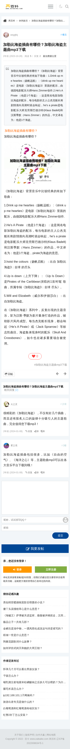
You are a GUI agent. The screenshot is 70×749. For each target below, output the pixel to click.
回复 (30, 431)
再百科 (11, 20)
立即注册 (51, 569)
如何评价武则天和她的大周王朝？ (22, 648)
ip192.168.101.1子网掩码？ (19, 695)
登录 (19, 569)
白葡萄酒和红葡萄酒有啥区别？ (21, 708)
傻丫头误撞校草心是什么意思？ (21, 608)
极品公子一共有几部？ (16, 621)
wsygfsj (14, 35)
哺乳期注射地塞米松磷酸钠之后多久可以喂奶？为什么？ (36, 682)
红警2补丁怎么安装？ (15, 714)
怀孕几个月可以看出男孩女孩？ (21, 669)
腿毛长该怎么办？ (13, 688)
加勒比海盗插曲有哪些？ (21, 130)
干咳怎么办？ (11, 675)
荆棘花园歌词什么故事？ (17, 641)
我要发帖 (37, 549)
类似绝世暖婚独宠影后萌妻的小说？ (24, 602)
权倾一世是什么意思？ (16, 635)
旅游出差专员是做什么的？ (19, 701)
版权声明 (29, 735)
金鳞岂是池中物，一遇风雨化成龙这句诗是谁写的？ (33, 628)
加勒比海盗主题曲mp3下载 (51, 364)
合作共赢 (40, 735)
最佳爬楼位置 (49, 56)
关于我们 (18, 735)
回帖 (10, 374)
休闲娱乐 (23, 20)
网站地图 (51, 735)
